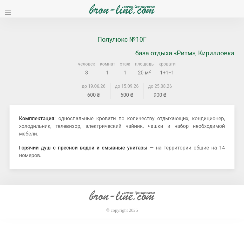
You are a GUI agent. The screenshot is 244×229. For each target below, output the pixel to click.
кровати (167, 63)
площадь (144, 63)
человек (86, 63)
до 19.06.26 (93, 86)
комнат (107, 63)
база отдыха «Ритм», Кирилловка (184, 53)
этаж (125, 63)
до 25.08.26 (160, 86)
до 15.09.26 (127, 86)
